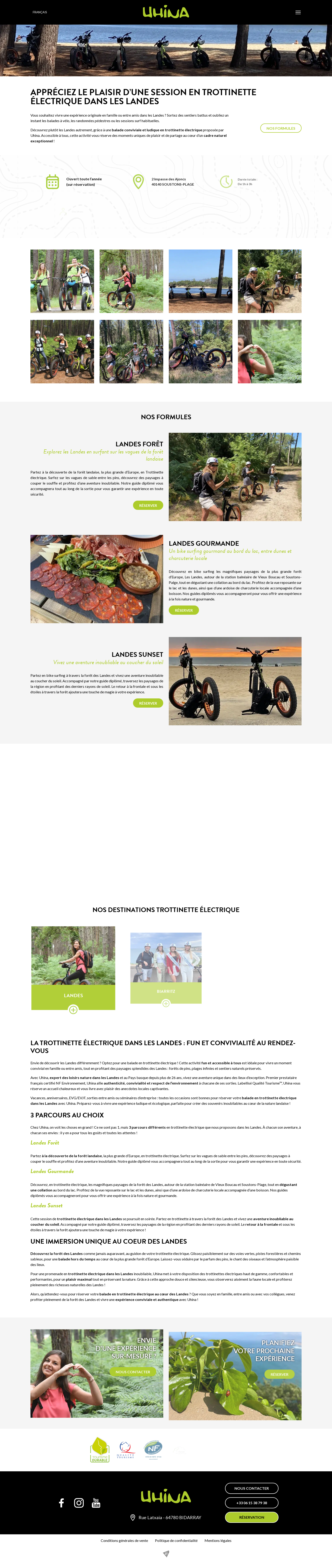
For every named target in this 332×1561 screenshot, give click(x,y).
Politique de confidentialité (176, 1540)
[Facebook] (61, 1503)
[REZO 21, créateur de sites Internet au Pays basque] (166, 1554)
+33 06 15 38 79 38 (251, 1503)
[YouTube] (96, 1503)
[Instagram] (79, 1503)
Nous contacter (251, 1488)
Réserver (148, 505)
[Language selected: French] (45, 12)
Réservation (251, 1517)
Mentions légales (218, 1540)
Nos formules (281, 128)
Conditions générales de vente (124, 1540)
